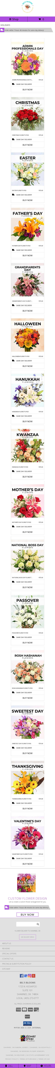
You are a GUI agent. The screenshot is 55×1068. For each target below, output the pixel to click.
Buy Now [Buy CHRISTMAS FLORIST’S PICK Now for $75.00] (28, 144)
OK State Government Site (37, 1055)
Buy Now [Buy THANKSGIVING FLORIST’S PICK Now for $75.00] (28, 808)
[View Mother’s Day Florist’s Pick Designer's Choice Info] (27, 501)
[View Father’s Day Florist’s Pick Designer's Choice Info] (27, 224)
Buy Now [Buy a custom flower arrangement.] (27, 914)
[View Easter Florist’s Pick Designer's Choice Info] (27, 169)
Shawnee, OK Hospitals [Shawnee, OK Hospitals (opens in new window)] (40, 1047)
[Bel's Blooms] (27, 13)
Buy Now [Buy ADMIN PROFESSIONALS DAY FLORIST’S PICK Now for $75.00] (28, 89)
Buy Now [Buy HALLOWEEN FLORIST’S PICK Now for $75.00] (28, 366)
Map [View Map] (27, 1065)
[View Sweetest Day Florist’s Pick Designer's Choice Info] (27, 722)
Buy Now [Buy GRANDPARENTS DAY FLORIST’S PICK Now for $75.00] (28, 310)
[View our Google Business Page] (25, 977)
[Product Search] (28, 924)
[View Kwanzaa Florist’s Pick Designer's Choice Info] (27, 446)
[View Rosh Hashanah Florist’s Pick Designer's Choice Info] (27, 667)
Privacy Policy (11, 1059)
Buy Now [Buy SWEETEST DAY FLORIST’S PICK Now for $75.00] (28, 753)
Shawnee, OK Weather (15, 1055)
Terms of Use (44, 1059)
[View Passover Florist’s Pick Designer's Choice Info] (27, 612)
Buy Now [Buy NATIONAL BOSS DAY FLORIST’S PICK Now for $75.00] (28, 587)
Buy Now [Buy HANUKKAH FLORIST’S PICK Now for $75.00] (28, 421)
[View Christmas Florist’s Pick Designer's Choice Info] (27, 114)
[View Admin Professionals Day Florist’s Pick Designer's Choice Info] (27, 58)
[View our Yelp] (33, 977)
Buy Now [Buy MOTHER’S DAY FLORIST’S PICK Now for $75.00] (28, 532)
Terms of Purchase (28, 1059)
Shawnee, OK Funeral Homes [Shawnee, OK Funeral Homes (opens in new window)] (16, 1047)
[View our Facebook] (21, 977)
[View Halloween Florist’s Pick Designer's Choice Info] (27, 335)
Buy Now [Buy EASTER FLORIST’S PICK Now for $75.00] (28, 200)
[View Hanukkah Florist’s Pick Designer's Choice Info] (27, 390)
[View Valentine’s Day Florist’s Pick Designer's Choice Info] (27, 833)
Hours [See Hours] (46, 1065)
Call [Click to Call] (9, 1065)
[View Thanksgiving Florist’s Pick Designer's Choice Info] (27, 777)
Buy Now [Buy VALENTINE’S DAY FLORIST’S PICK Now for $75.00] (28, 863)
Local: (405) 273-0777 (27, 998)
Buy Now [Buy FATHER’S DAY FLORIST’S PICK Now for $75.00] (28, 255)
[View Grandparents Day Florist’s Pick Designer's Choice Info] (27, 280)
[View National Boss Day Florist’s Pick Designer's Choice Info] (27, 556)
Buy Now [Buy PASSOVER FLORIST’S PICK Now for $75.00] (28, 642)
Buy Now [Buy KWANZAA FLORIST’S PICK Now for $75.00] (28, 476)
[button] (27, 1023)
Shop (13, 19)
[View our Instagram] (29, 977)
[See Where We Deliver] (27, 937)
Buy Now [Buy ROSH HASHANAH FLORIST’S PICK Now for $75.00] (28, 697)
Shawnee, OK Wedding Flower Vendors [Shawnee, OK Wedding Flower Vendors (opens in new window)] (27, 1051)
